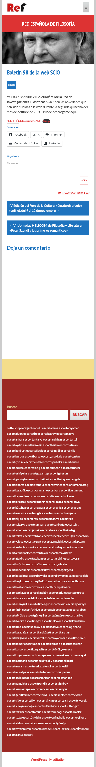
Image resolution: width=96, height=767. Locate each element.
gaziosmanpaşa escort (63, 609)
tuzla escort (23, 717)
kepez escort (41, 643)
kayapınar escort (63, 638)
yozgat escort (41, 541)
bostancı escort (25, 587)
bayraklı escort (46, 575)
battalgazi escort (26, 575)
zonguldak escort (61, 541)
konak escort (23, 649)
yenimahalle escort (62, 717)
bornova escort (66, 581)
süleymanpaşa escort (29, 706)
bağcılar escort (25, 564)
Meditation (57, 759)
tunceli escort (60, 536)
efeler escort (56, 598)
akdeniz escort (24, 547)
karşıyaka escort (25, 638)
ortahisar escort (48, 677)
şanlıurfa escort (63, 524)
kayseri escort (24, 496)
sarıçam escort (49, 689)
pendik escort (47, 683)
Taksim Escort (69, 729)
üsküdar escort (40, 717)
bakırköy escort (49, 570)
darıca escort (23, 598)
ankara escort (24, 439)
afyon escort (23, 433)
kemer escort (24, 643)
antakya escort (47, 553)
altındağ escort (61, 547)
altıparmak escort (26, 553)
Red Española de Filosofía (48, 24)
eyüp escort (66, 604)
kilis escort (56, 496)
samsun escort (43, 524)
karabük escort (25, 490)
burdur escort (24, 456)
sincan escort (54, 700)
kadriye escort (58, 627)
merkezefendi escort (46, 666)
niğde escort (23, 518)
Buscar (12, 407)
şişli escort (70, 700)
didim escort (40, 598)
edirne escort (24, 468)
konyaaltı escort (42, 649)
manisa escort (63, 507)
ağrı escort (39, 433)
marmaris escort (25, 660)
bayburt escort (25, 450)
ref (87, 193)
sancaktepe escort (27, 689)
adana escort (58, 428)
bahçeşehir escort (27, 570)
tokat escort (23, 536)
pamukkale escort (26, 683)
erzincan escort (59, 468)
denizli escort (41, 462)
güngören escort (64, 615)
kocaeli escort (63, 501)
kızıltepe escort (59, 643)
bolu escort (43, 428)
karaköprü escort (49, 632)
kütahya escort (25, 507)
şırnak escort (40, 530)
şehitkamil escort (26, 695)
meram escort (24, 666)
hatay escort (66, 479)
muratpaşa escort (26, 672)
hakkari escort (49, 479)
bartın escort (59, 445)
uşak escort (76, 536)
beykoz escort (24, 581)
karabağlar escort (26, 632)
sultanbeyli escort (54, 706)
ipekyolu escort (60, 621)
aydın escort (23, 445)
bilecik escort (43, 450)
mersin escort (24, 513)
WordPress (39, 759)
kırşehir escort (44, 501)
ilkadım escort (24, 621)
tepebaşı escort (60, 712)
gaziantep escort (47, 473)
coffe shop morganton (21, 428)
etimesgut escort (47, 604)
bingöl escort (60, 450)
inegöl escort (41, 621)
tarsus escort (41, 712)
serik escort (65, 695)
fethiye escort (39, 609)
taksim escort (24, 712)
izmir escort (60, 484)
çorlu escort (65, 592)
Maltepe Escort (50, 729)
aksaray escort (55, 433)
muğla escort (41, 513)
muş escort (57, 513)
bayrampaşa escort (68, 575)
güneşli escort (43, 615)
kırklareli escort (25, 501)
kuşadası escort (25, 655)
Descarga (46, 121)
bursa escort (41, 456)
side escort (22, 700)
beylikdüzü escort (45, 581)
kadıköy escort (39, 627)
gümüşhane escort (27, 479)
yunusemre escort (45, 723)
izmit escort (22, 627)
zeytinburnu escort (27, 729)
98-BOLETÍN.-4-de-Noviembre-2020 (23, 121)
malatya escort (44, 507)
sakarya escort (24, 524)
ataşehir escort (62, 558)
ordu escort (39, 518)
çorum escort (24, 462)
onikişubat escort (26, 677)
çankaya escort (25, 592)
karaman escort (45, 490)
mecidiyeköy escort (48, 660)
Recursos (11, 84)
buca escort (43, 587)
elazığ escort (41, 468)
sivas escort (56, 530)
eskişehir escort (25, 473)
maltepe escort (46, 655)
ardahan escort (61, 439)
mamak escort (65, 655)
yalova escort (24, 541)
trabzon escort (41, 536)
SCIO (84, 180)
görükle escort (24, 615)
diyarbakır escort (60, 462)
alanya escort (42, 547)
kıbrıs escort (42, 496)
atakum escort (42, 558)
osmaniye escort (57, 518)
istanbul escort (43, 484)
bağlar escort (43, 564)
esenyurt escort (25, 604)
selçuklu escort (47, 695)
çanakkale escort (60, 456)
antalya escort (42, 439)
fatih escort (22, 609)
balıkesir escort (41, 445)
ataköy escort (24, 558)
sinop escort (23, 530)
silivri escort (37, 700)
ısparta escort (24, 484)
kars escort (62, 490)
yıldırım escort (24, 723)
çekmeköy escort (46, 592)
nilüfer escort (47, 672)
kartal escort (44, 638)
